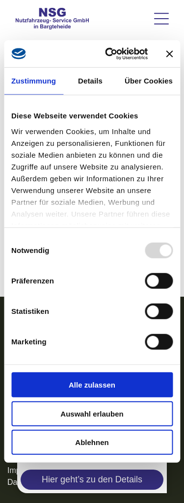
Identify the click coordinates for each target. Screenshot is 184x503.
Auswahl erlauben (91, 414)
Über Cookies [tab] (149, 81)
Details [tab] (90, 81)
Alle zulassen (92, 385)
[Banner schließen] (169, 53)
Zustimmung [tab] (33, 81)
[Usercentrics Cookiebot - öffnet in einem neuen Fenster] (110, 54)
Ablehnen (91, 442)
